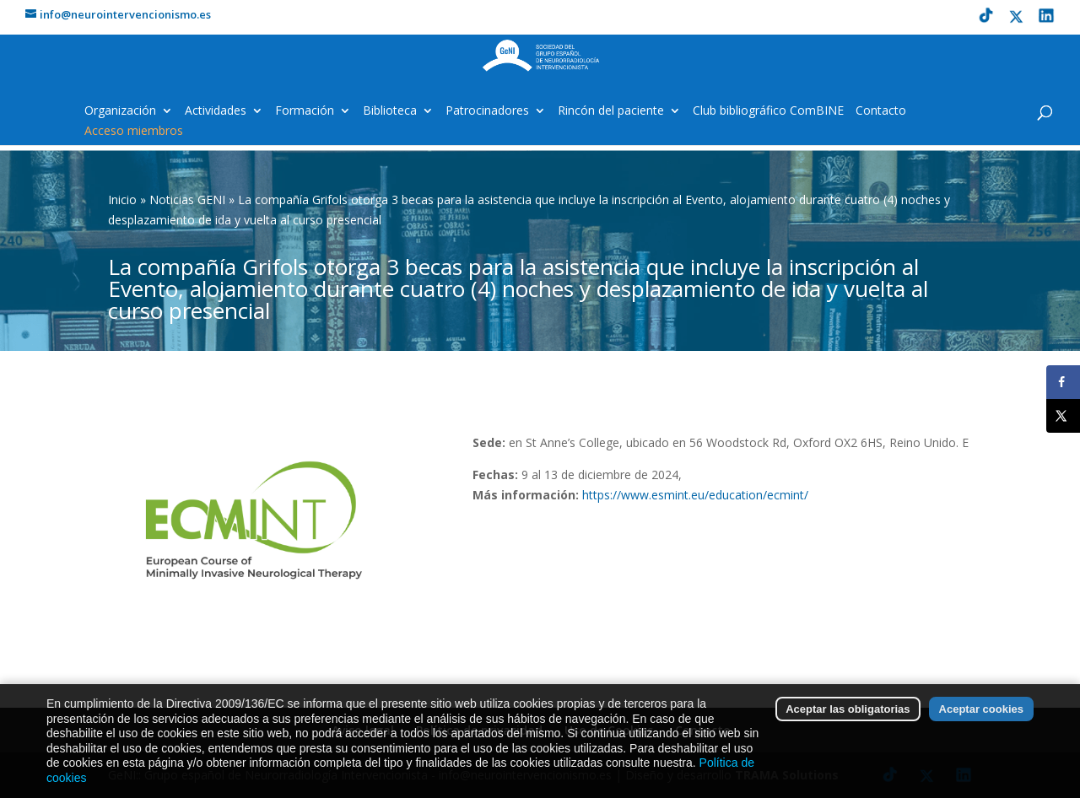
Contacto (881, 111)
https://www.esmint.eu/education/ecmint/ (695, 495)
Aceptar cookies (981, 726)
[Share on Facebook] (1063, 382)
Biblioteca (390, 111)
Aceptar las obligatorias (848, 726)
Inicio (122, 199)
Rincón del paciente (611, 111)
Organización (120, 111)
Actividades (215, 111)
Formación (304, 111)
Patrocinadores (487, 111)
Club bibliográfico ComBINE (768, 111)
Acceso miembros (133, 131)
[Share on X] (1063, 416)
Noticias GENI (187, 199)
